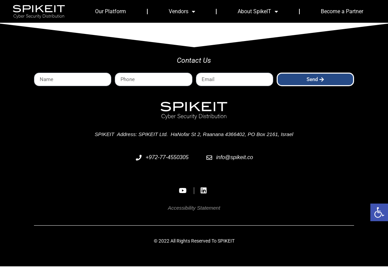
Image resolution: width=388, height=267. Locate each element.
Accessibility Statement (194, 208)
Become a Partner (342, 11)
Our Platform (110, 11)
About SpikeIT (258, 11)
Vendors (182, 11)
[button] (379, 212)
